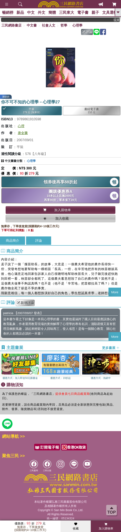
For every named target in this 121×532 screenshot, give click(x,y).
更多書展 (111, 347)
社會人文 (48, 25)
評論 (87, 32)
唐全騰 (23, 133)
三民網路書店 (11, 25)
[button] (118, 366)
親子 (95, 12)
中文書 (32, 25)
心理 (21, 126)
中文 (31, 12)
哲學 (63, 25)
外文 (41, 12)
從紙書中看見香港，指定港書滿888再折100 (119, 20)
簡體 (52, 12)
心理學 (77, 25)
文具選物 (109, 12)
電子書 (82, 12)
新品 (20, 12)
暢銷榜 (7, 12)
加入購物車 (106, 526)
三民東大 (66, 12)
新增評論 (25, 303)
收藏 (76, 526)
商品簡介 (12, 240)
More (114, 292)
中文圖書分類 (13, 161)
